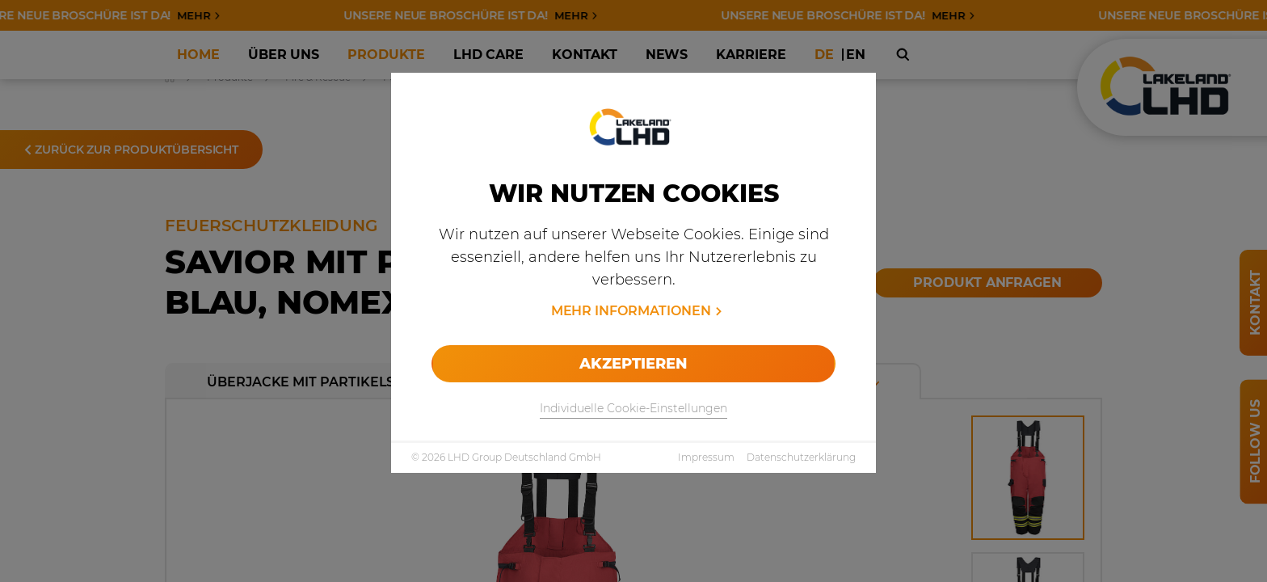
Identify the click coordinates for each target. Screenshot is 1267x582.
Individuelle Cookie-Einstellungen (633, 408)
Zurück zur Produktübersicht (131, 149)
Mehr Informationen (631, 310)
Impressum (706, 457)
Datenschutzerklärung (801, 457)
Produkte (230, 77)
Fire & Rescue (318, 77)
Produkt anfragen (987, 282)
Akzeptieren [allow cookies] (633, 364)
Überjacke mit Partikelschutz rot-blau (369, 382)
